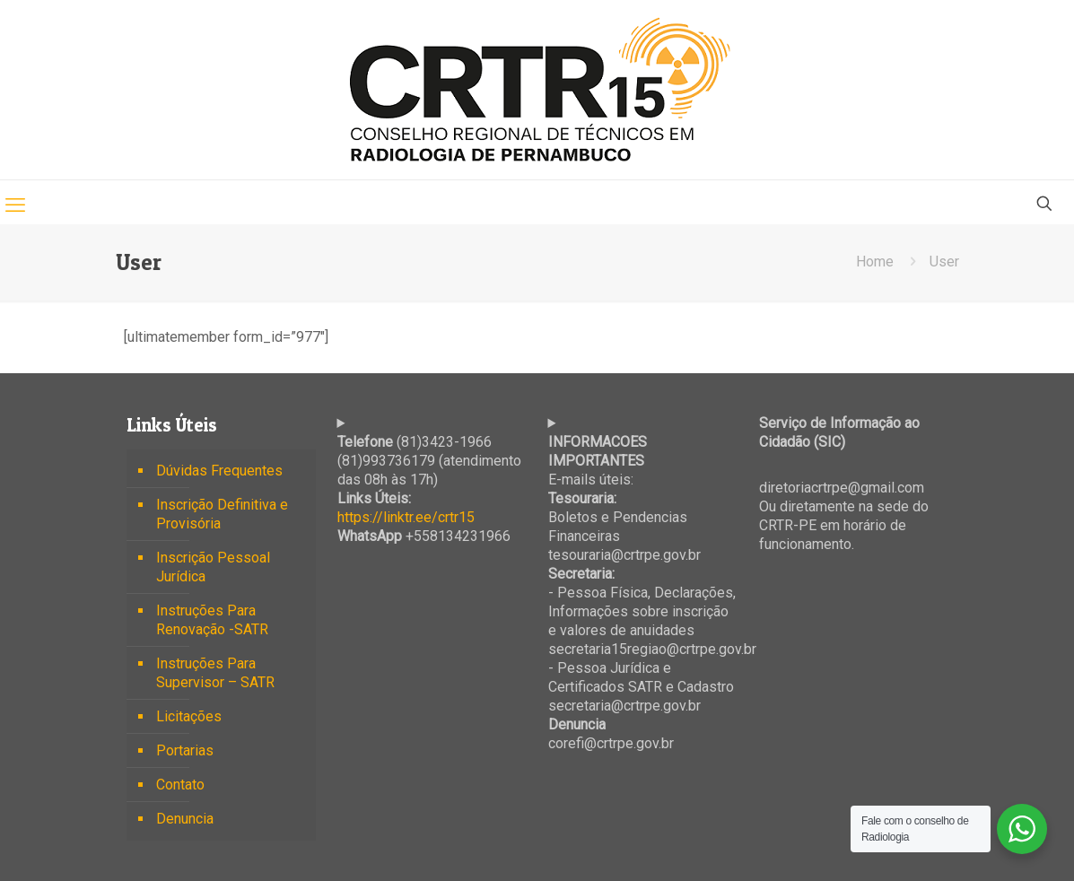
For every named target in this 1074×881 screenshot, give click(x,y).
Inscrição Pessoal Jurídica (213, 567)
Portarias (185, 750)
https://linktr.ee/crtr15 (406, 517)
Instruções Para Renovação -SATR (212, 620)
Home (875, 261)
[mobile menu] (15, 205)
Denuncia (185, 818)
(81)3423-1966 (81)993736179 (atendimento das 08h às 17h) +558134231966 (429, 489)
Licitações (189, 716)
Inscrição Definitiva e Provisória (222, 514)
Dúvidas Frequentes (219, 470)
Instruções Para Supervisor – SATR (215, 673)
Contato (180, 784)
